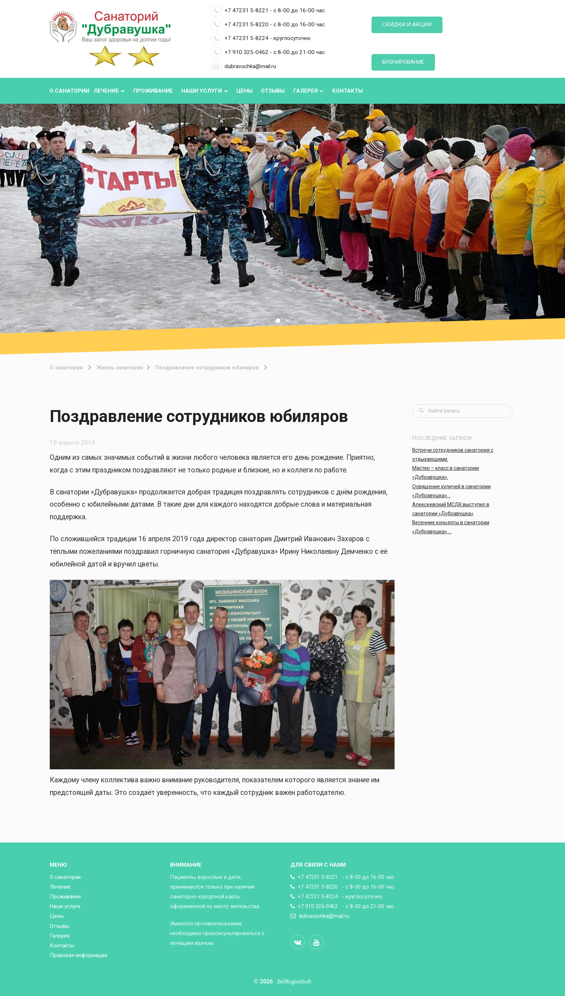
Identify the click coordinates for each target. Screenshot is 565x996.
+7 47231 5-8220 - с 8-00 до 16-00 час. (268, 24)
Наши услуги (204, 91)
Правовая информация (78, 955)
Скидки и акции (407, 24)
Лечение (109, 91)
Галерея (308, 91)
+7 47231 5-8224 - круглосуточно (260, 38)
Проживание (153, 91)
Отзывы (273, 91)
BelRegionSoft (294, 981)
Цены (244, 91)
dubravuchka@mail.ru (243, 66)
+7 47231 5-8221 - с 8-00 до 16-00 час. (268, 10)
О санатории (69, 91)
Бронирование (403, 62)
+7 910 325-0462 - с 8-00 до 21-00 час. (268, 52)
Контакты (347, 91)
